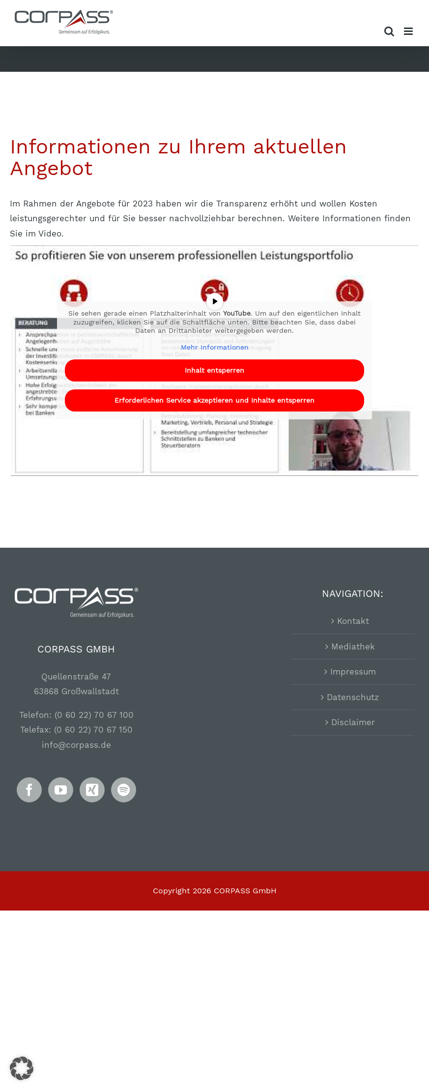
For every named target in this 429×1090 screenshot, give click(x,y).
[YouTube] (60, 789)
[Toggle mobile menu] (409, 31)
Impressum (353, 672)
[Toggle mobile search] (389, 31)
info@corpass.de (76, 745)
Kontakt (353, 621)
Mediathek (353, 646)
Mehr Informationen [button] (215, 347)
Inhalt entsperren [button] (214, 370)
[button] (21, 1068)
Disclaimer (353, 722)
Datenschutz (353, 697)
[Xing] (92, 789)
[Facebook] (29, 789)
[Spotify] (123, 789)
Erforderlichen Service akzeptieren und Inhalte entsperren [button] (214, 400)
